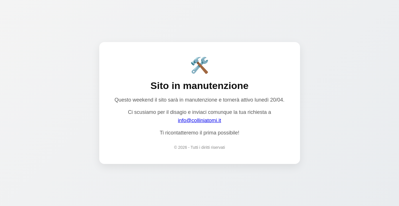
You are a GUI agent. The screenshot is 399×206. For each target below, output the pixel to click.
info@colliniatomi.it (199, 120)
